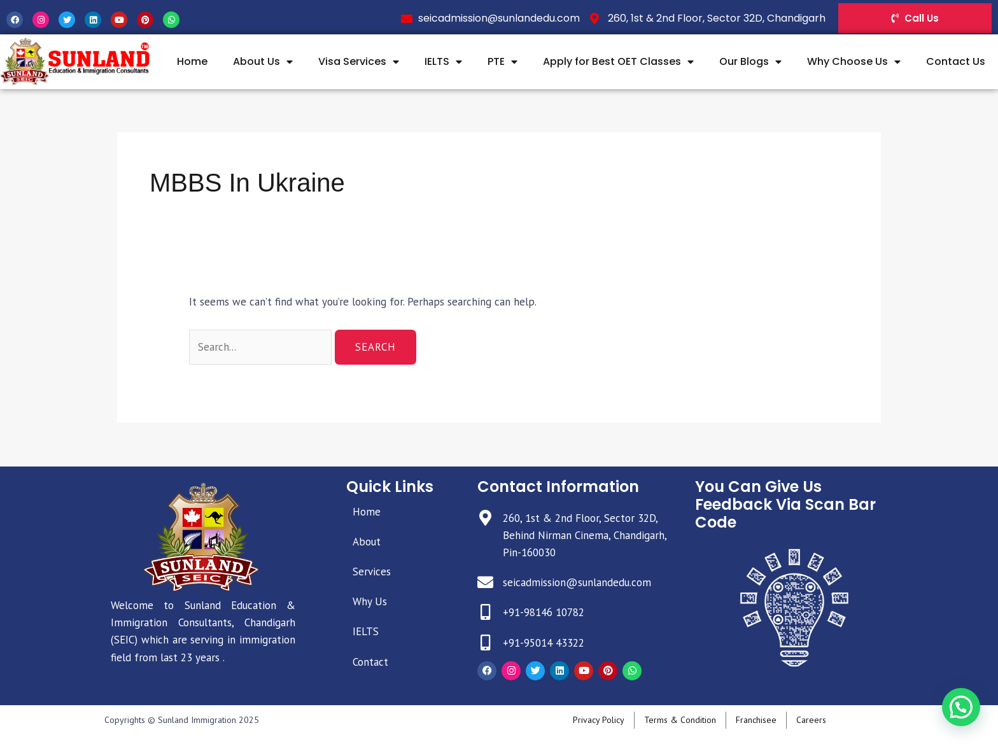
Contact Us (955, 61)
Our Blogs (750, 61)
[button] (966, 721)
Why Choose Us (854, 61)
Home (192, 61)
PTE (502, 61)
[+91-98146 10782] (485, 612)
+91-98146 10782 (543, 612)
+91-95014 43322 (543, 643)
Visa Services (358, 61)
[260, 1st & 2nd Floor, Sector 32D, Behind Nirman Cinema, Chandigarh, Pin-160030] (485, 518)
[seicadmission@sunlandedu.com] (485, 582)
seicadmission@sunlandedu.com (577, 582)
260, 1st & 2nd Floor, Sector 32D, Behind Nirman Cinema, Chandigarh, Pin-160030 (584, 535)
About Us (263, 61)
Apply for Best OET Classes (618, 61)
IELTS (443, 61)
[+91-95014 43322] (485, 642)
